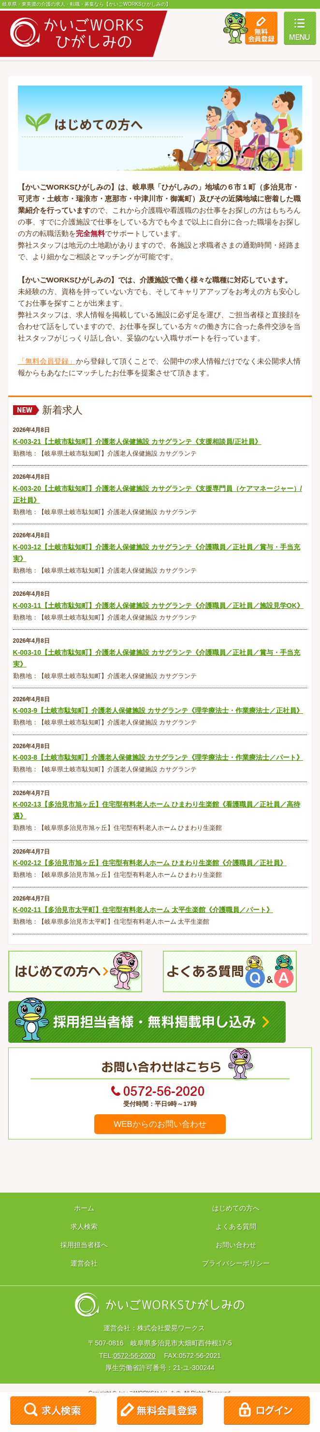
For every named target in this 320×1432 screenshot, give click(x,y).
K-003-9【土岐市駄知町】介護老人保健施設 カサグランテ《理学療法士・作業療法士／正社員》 (158, 710)
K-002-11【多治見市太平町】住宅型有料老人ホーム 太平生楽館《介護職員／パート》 (143, 910)
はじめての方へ (236, 1208)
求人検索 (84, 1226)
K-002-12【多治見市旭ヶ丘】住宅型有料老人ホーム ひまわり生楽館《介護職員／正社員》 (150, 863)
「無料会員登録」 (47, 361)
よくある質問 (236, 1226)
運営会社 (84, 1263)
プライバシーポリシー (236, 1263)
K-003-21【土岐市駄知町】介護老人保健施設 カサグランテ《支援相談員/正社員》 (137, 441)
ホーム (84, 1208)
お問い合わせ (236, 1245)
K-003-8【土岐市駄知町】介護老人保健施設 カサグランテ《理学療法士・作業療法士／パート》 (158, 757)
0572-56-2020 (134, 1355)
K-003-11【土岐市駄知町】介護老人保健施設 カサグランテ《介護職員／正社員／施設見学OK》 (158, 605)
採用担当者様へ (84, 1245)
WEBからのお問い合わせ (160, 1124)
